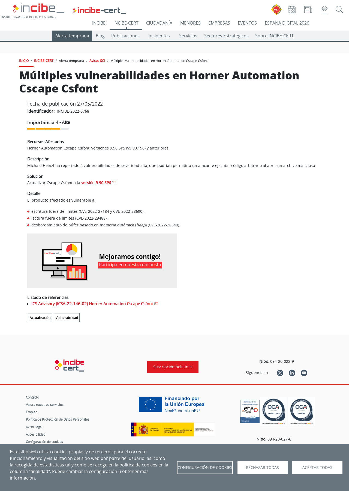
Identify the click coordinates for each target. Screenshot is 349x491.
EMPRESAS (219, 23)
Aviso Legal (34, 427)
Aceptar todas (317, 467)
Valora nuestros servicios (45, 404)
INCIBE (99, 23)
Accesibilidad (35, 434)
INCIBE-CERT (126, 23)
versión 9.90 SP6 (96, 182)
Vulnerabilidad (67, 317)
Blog (100, 36)
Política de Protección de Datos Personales (57, 419)
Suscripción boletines (172, 366)
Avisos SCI (97, 60)
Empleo (31, 412)
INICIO (24, 60)
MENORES (190, 23)
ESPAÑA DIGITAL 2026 (287, 23)
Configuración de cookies (44, 441)
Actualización (40, 317)
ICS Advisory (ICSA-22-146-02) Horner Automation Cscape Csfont (92, 303)
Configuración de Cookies (204, 467)
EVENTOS (247, 23)
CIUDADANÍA (159, 23)
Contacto (32, 397)
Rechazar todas (262, 467)
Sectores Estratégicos (226, 36)
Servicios (188, 36)
